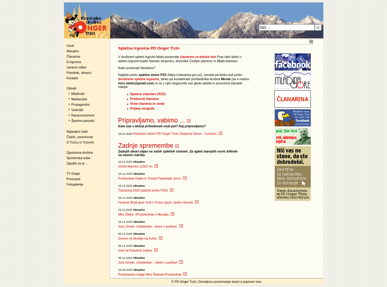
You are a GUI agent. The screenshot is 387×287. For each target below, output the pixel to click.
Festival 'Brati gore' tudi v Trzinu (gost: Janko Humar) (158, 202)
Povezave (73, 179)
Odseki (70, 88)
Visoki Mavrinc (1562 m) (138, 166)
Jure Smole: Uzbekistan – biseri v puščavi (150, 262)
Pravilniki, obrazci (78, 72)
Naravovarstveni (83, 115)
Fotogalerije (74, 184)
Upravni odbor (76, 67)
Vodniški (77, 110)
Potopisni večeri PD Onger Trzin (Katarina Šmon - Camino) (177, 133)
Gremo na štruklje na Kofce (140, 238)
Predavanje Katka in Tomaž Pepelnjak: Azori (152, 178)
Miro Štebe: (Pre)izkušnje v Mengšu (146, 214)
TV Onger (72, 173)
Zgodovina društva (78, 152)
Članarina (73, 56)
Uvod (70, 45)
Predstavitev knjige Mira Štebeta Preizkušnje (152, 274)
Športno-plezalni (83, 120)
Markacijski (79, 99)
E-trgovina (73, 62)
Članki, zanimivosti (79, 137)
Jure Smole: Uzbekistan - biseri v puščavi (150, 226)
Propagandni (80, 104)
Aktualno (72, 51)
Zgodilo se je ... (77, 163)
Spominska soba (78, 158)
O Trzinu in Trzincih (80, 142)
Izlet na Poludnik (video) (138, 250)
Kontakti (72, 78)
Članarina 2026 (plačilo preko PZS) (146, 190)
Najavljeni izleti (76, 131)
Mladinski (78, 93)
